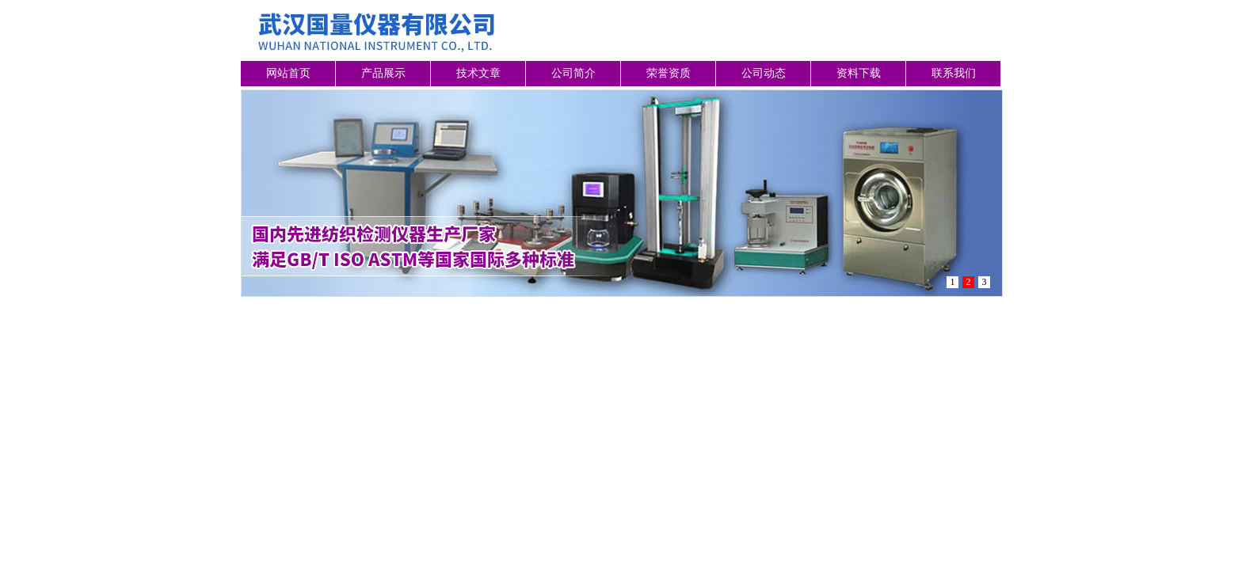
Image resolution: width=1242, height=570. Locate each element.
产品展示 (383, 73)
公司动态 (763, 73)
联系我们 (954, 73)
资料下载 (858, 73)
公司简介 (573, 73)
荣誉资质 (668, 73)
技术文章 (478, 73)
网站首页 (288, 73)
